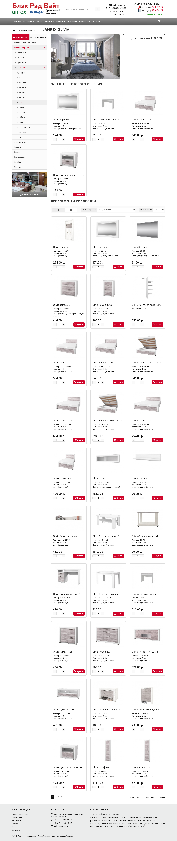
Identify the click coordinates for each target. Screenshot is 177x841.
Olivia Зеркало (61, 119)
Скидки (96, 21)
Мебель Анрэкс (27, 30)
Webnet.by (69, 836)
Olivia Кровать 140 (142, 119)
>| (62, 797)
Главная (17, 21)
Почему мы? (85, 21)
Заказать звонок (154, 14)
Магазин (60, 21)
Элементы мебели (38, 37)
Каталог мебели (20, 37)
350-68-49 (152, 10)
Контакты (72, 21)
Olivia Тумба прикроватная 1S (69, 174)
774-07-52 (152, 7)
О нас (14, 827)
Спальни (39, 30)
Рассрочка (49, 21)
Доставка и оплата (32, 21)
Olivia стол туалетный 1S (106, 119)
